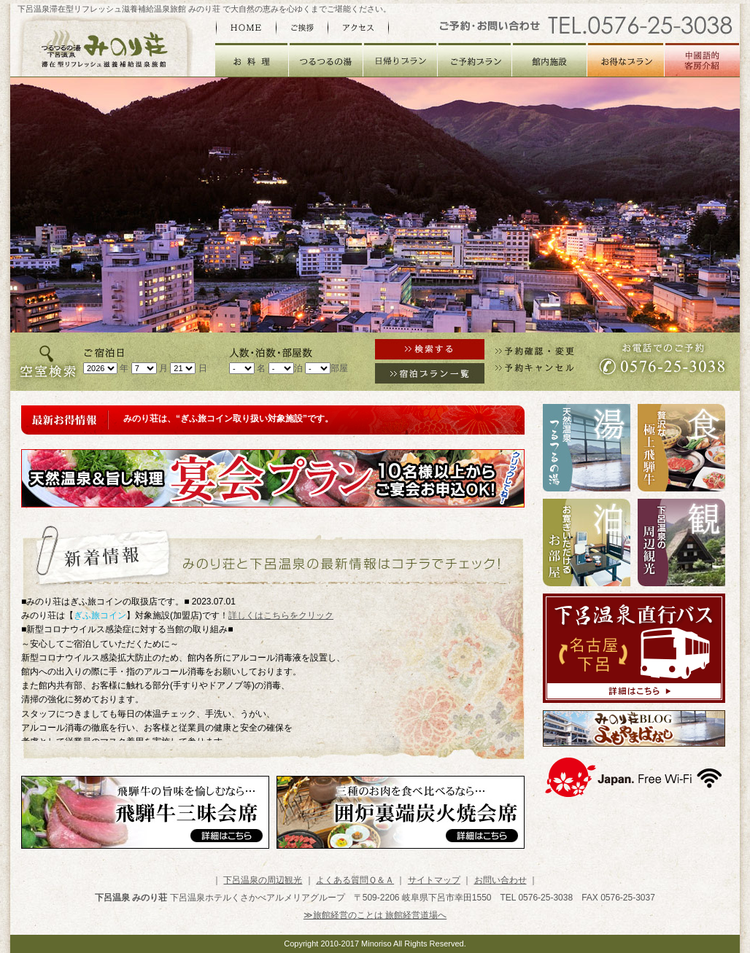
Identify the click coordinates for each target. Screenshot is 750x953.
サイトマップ (434, 880)
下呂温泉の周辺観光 (262, 880)
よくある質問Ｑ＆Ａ (355, 880)
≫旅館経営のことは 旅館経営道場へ (375, 915)
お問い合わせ (500, 880)
